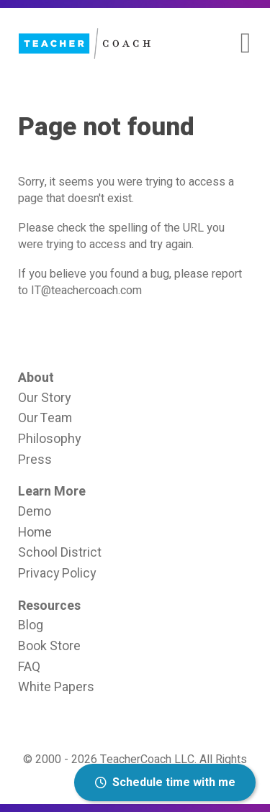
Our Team (45, 418)
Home (35, 532)
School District (60, 552)
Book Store (49, 646)
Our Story (44, 397)
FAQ (29, 666)
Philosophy (49, 438)
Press (35, 459)
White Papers (56, 687)
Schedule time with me (165, 782)
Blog (30, 625)
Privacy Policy (57, 573)
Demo (34, 511)
